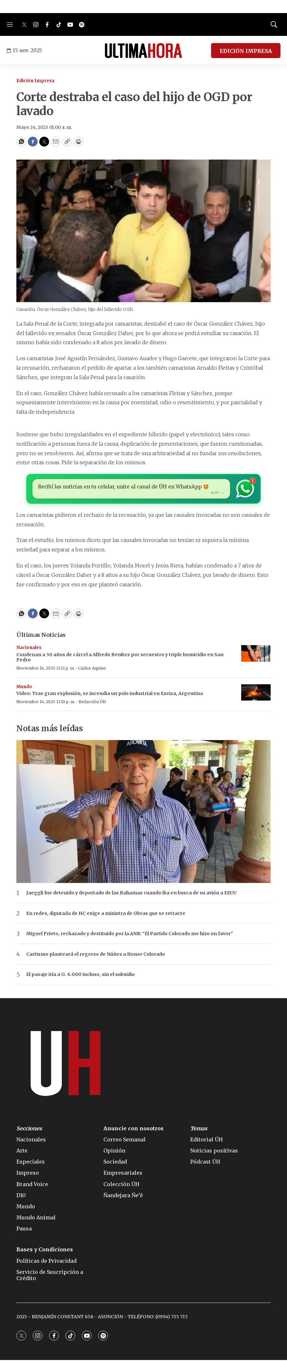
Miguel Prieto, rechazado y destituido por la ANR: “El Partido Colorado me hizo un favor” (129, 934)
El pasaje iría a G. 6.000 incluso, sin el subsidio (80, 975)
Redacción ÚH (92, 702)
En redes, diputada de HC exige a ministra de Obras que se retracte (105, 914)
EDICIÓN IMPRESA (246, 51)
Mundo (24, 687)
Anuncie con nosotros (133, 1129)
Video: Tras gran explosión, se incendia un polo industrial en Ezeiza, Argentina (109, 694)
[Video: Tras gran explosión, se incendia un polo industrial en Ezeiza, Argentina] (256, 693)
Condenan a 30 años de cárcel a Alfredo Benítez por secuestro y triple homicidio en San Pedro (120, 658)
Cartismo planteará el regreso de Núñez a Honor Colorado (95, 955)
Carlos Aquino (92, 669)
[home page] (143, 50)
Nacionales (29, 648)
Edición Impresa (35, 81)
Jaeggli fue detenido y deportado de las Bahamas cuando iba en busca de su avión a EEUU (131, 894)
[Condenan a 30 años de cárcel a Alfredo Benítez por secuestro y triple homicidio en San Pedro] (256, 654)
